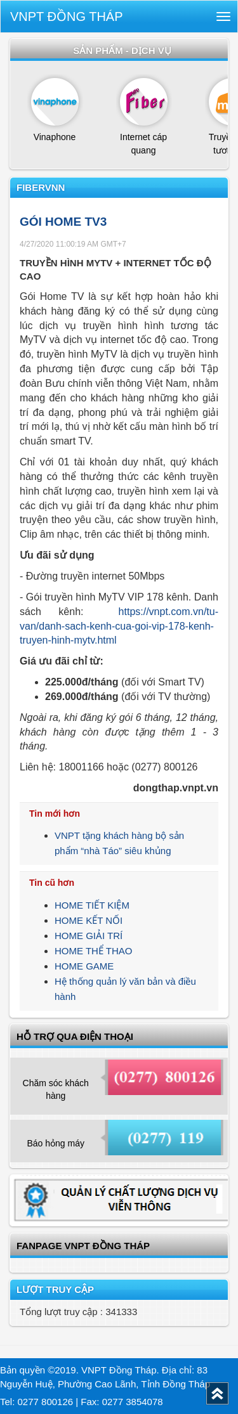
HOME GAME (84, 966)
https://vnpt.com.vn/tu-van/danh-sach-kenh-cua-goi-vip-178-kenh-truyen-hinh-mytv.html (119, 626)
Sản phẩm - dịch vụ (122, 50)
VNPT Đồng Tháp (66, 16)
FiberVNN (41, 187)
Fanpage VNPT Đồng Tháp (83, 1245)
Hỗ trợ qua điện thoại (75, 1036)
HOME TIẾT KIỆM (92, 905)
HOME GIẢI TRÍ (88, 935)
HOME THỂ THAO (93, 950)
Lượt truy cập (55, 1289)
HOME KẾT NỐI (88, 920)
